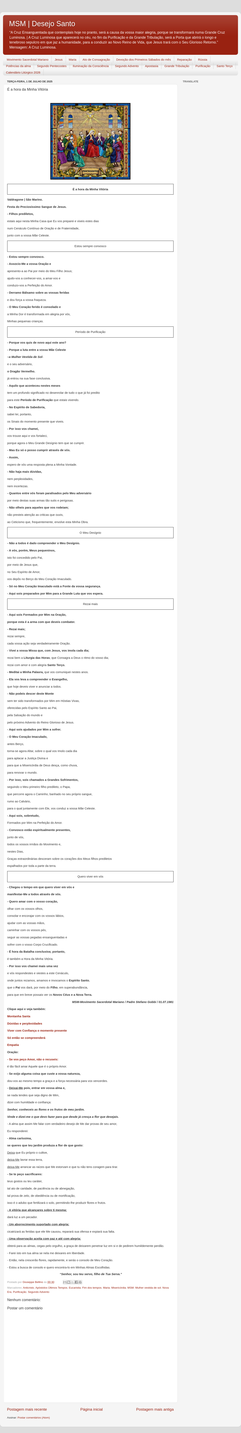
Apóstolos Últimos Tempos (51, 1287)
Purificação (202, 66)
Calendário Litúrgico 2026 (23, 72)
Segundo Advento (127, 66)
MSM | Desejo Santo (42, 24)
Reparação (184, 59)
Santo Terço (224, 66)
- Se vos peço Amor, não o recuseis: (32, 1059)
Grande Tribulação (176, 66)
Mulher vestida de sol (148, 1287)
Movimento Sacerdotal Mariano (28, 59)
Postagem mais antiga (155, 1409)
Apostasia (151, 66)
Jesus (58, 59)
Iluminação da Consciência (91, 66)
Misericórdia (118, 1287)
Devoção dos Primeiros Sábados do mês (143, 59)
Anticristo (28, 1287)
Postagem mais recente (27, 1409)
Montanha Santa (18, 1016)
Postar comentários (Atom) (34, 1417)
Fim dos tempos (91, 1287)
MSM (131, 1287)
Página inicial (91, 1409)
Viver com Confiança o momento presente (37, 1030)
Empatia (13, 1045)
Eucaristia (75, 1287)
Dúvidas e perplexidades (24, 1023)
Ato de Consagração (96, 59)
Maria (73, 59)
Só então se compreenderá (26, 1037)
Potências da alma (18, 66)
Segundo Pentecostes (51, 66)
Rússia (202, 59)
